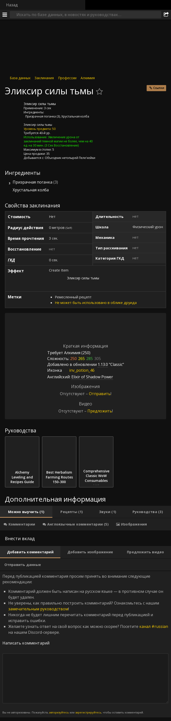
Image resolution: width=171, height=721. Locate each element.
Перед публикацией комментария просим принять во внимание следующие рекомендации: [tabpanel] (85, 644)
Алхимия (88, 78)
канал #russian (153, 626)
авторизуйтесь (59, 712)
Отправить (100, 393)
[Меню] (5, 14)
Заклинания (44, 78)
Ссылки (158, 88)
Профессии (67, 78)
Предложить (99, 411)
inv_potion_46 (78, 370)
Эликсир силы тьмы (38, 125)
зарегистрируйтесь (88, 712)
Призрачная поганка (40, 116)
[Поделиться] (166, 14)
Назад (12, 5)
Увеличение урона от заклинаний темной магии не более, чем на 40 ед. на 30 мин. (58, 141)
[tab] (26, 512)
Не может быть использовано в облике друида (96, 302)
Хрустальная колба (75, 116)
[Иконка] (13, 107)
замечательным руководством (38, 609)
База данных (20, 78)
